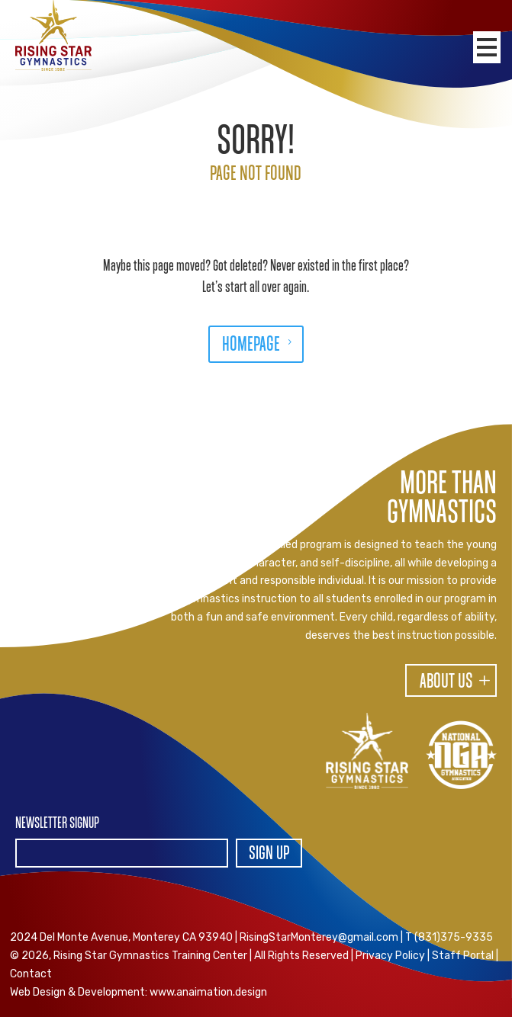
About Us (446, 682)
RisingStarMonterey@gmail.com (319, 937)
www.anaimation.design (208, 992)
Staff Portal (463, 955)
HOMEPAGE (251, 345)
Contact (31, 973)
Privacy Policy (390, 955)
